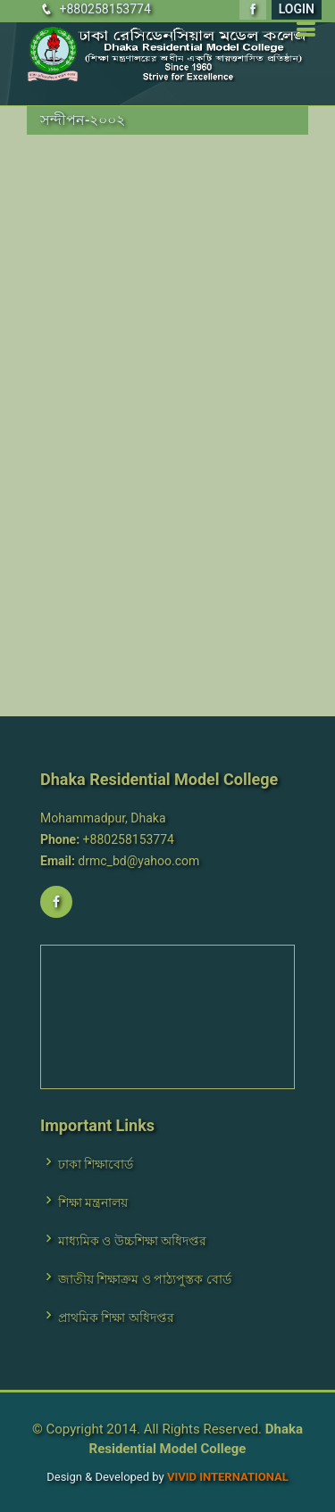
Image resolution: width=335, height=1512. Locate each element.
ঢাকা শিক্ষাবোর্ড (95, 1164)
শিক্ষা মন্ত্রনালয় (93, 1202)
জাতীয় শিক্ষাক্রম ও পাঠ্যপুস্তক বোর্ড (144, 1279)
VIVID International (228, 1476)
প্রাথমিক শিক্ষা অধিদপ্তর (116, 1317)
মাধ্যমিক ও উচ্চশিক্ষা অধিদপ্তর (132, 1241)
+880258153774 (104, 9)
